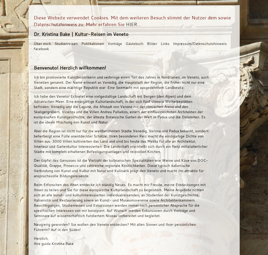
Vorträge (115, 43)
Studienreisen (66, 43)
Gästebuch (134, 43)
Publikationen (92, 43)
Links (165, 43)
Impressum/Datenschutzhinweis (200, 43)
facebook (41, 48)
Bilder (152, 43)
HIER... (133, 24)
